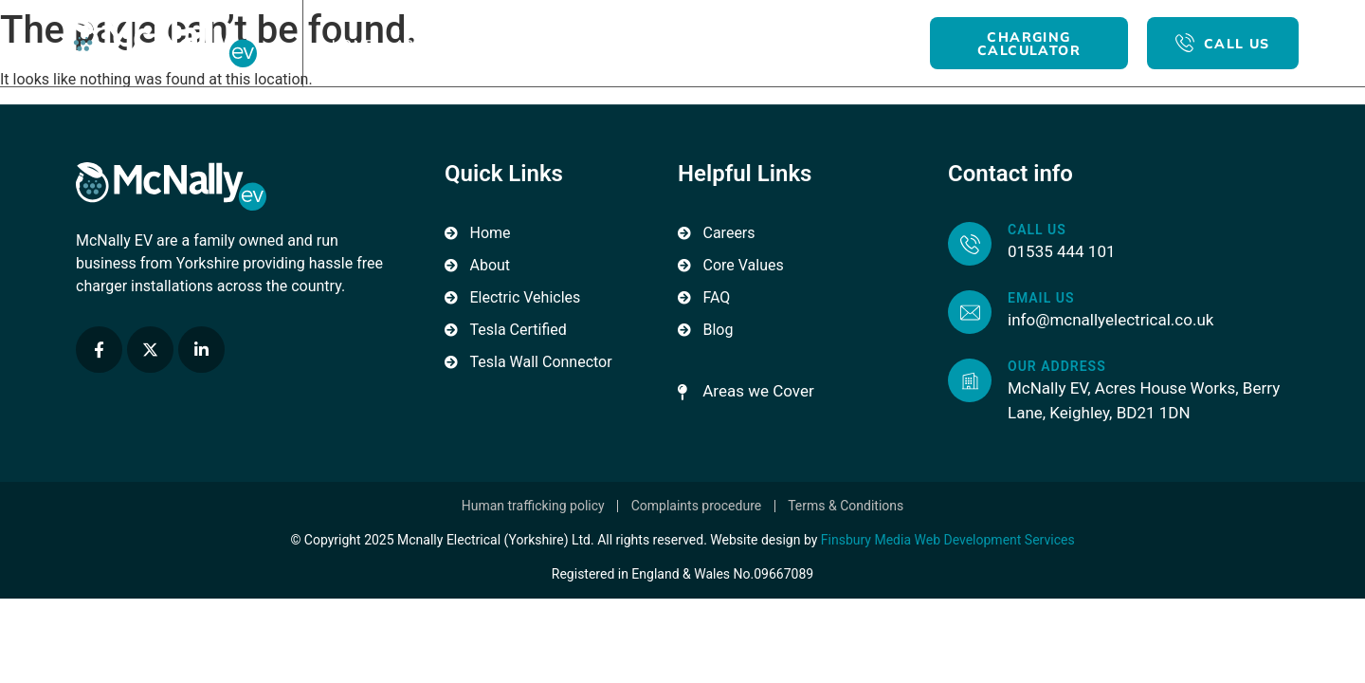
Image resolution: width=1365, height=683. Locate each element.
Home (352, 43)
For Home (526, 43)
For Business (636, 43)
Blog (728, 43)
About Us (431, 43)
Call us (1037, 229)
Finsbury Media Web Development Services (948, 539)
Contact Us (814, 43)
